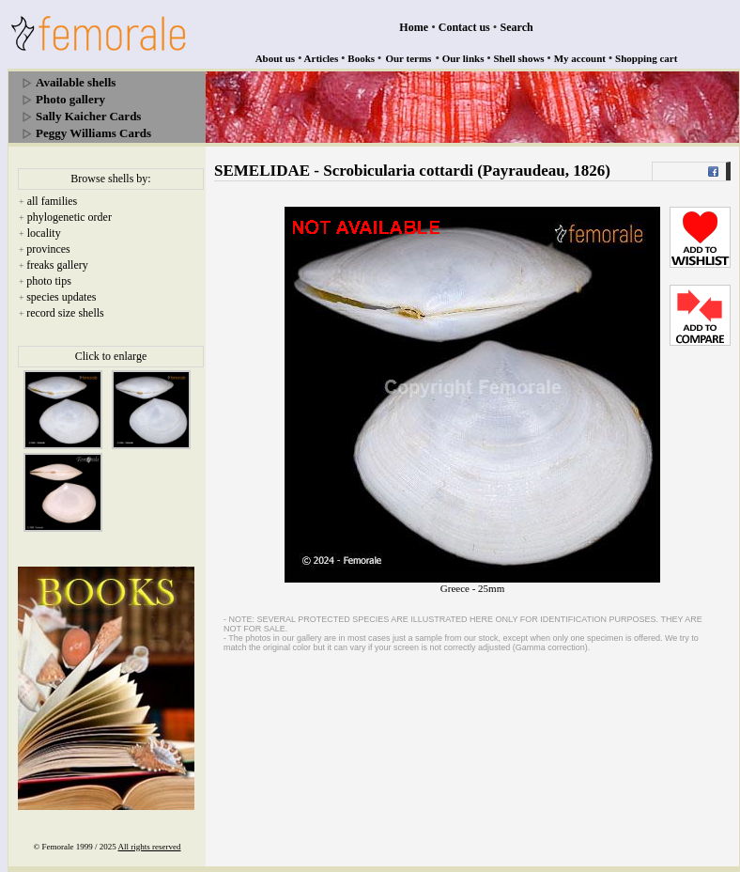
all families (52, 201)
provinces (48, 249)
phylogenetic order (69, 217)
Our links (463, 58)
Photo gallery (70, 99)
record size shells (65, 312)
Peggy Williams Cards (93, 133)
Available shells (76, 82)
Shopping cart (646, 58)
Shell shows (519, 58)
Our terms (408, 58)
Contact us (464, 27)
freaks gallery (57, 265)
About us (275, 58)
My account (580, 58)
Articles (321, 58)
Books (361, 58)
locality (44, 233)
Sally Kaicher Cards (88, 116)
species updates (61, 297)
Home (413, 27)
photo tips (48, 281)
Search (517, 27)
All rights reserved (149, 846)
